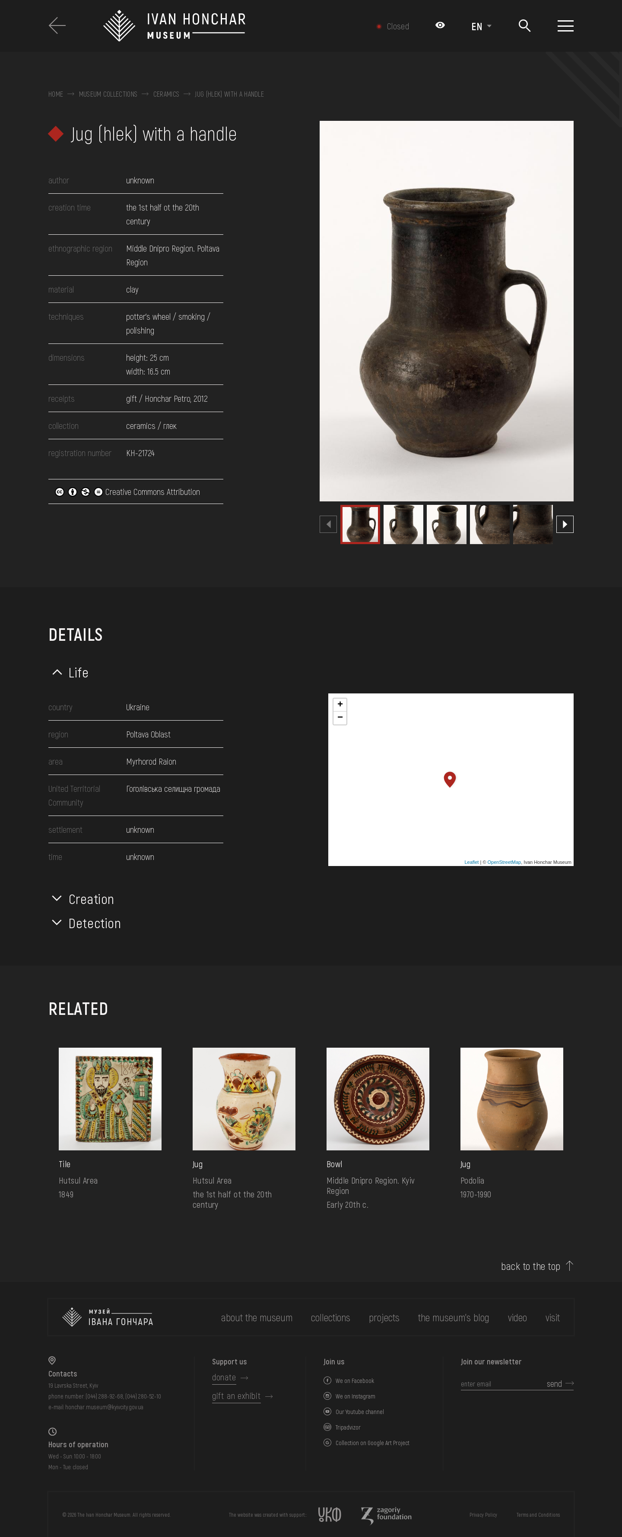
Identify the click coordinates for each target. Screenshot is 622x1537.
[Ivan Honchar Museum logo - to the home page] (218, 26)
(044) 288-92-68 (104, 1396)
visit (553, 1317)
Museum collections (108, 94)
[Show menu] (566, 25)
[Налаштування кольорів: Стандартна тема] (440, 26)
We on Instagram (355, 1396)
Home (55, 94)
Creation (91, 898)
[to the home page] (107, 1317)
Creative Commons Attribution (127, 491)
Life (79, 672)
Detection (95, 922)
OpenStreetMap (504, 862)
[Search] (524, 26)
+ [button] (340, 705)
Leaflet (471, 862)
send (554, 1383)
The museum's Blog (453, 1317)
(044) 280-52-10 (143, 1396)
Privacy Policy (483, 1515)
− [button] (340, 718)
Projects (384, 1317)
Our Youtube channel (360, 1411)
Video (517, 1317)
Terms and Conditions (538, 1515)
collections (330, 1317)
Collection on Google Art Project (372, 1442)
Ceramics (166, 94)
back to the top (530, 1266)
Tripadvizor (348, 1427)
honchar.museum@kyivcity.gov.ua (104, 1407)
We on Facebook (355, 1380)
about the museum (256, 1317)
